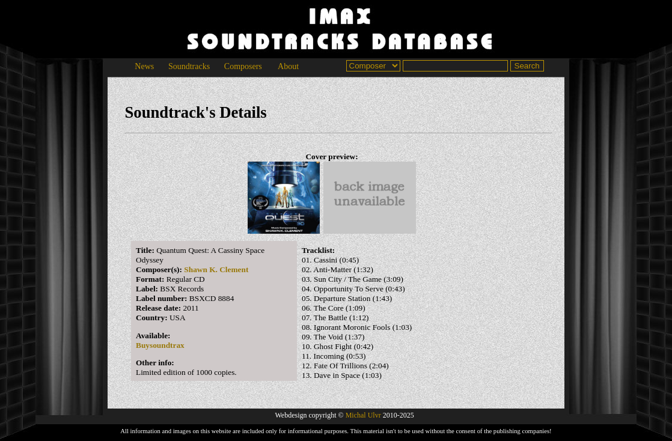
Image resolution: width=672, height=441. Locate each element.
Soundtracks (189, 66)
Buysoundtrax (160, 345)
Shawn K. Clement (216, 269)
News (144, 66)
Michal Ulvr (363, 415)
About (288, 66)
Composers (243, 66)
